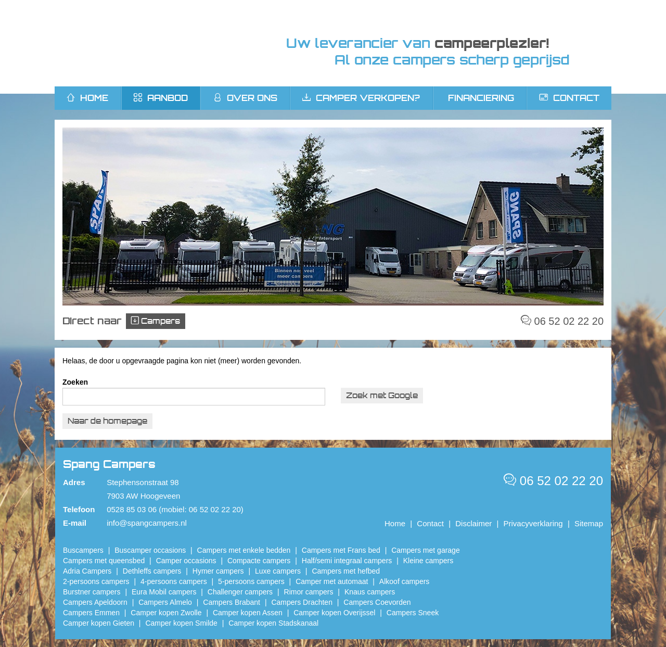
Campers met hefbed (346, 571)
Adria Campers (87, 571)
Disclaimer (473, 523)
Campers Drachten (301, 602)
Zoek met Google (382, 395)
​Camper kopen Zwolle (166, 612)
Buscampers (83, 550)
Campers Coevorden (377, 602)
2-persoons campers (96, 581)
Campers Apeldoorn (95, 602)
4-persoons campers (173, 581)
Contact (569, 98)
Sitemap (588, 523)
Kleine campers (428, 560)
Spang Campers (152, 43)
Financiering (481, 98)
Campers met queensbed (104, 560)
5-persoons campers (251, 581)
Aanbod (161, 98)
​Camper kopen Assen (248, 612)
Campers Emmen (91, 612)
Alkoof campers (404, 581)
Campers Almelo (165, 602)
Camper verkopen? (361, 98)
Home (395, 523)
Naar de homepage (107, 421)
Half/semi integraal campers (347, 560)
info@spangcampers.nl (147, 522)
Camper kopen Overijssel (334, 612)
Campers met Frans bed (341, 550)
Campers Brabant (231, 602)
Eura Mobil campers (164, 592)
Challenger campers (240, 592)
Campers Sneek (413, 612)
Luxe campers (278, 571)
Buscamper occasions (150, 550)
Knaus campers (369, 592)
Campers (155, 321)
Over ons (245, 98)
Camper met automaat (332, 581)
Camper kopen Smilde (181, 623)
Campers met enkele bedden (244, 550)
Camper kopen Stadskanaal (273, 623)
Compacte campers (258, 560)
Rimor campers (309, 592)
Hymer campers (218, 571)
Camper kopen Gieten (98, 623)
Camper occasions (186, 560)
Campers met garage (425, 550)
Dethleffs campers (152, 571)
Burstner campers (91, 592)
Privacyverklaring (533, 523)
